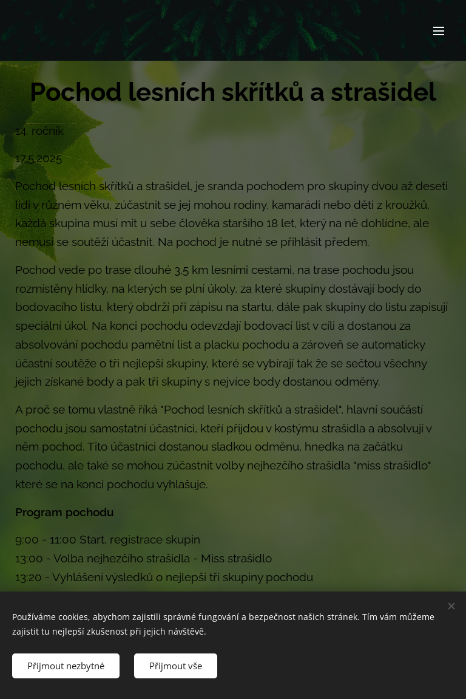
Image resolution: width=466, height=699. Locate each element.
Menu (438, 31)
